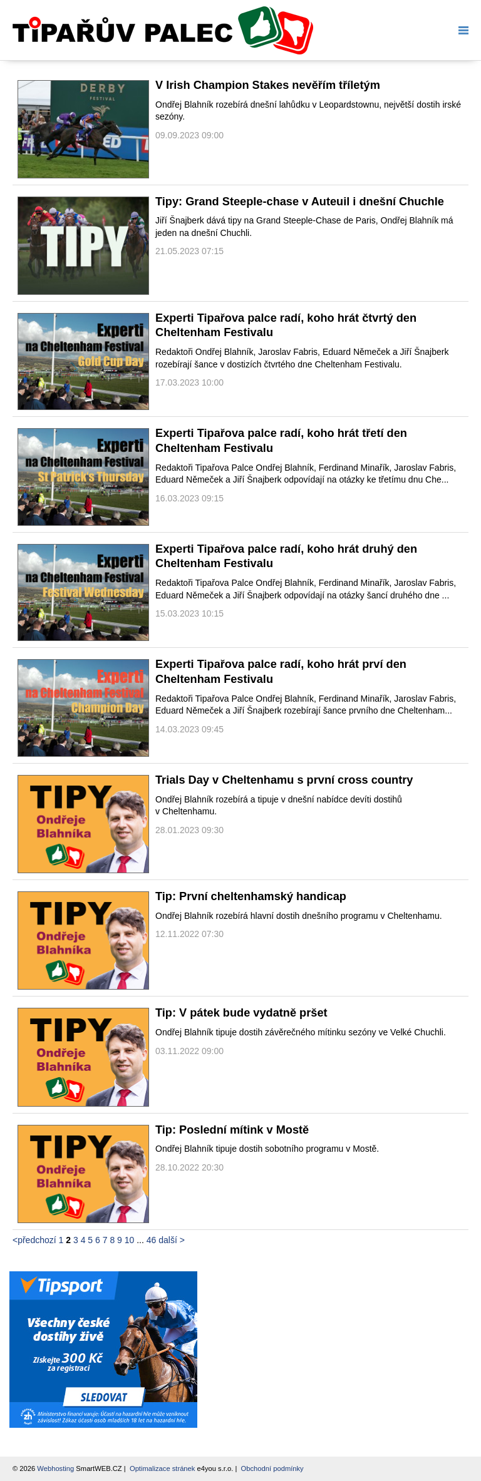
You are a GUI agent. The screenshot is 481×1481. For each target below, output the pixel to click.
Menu (460, 30)
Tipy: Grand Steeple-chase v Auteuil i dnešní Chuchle (299, 201)
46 (152, 1240)
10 (130, 1240)
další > (171, 1240)
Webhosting (55, 1468)
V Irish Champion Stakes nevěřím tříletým (267, 85)
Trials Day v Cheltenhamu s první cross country (284, 780)
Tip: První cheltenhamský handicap (250, 896)
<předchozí (34, 1240)
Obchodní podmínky (272, 1468)
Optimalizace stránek (162, 1468)
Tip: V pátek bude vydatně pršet (241, 1013)
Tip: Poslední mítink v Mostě (232, 1130)
